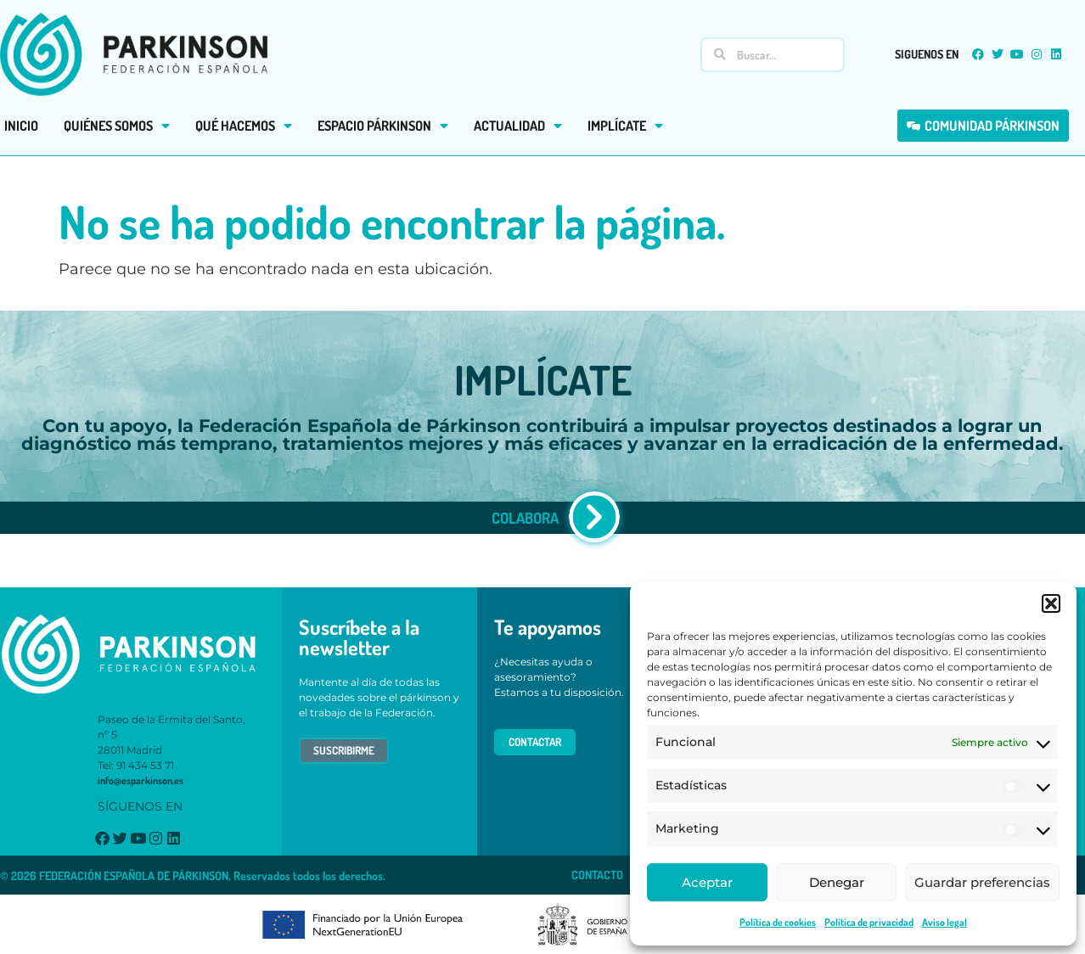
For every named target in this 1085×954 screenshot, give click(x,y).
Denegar (836, 882)
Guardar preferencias (982, 882)
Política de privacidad (869, 922)
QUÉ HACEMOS (243, 125)
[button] (1051, 603)
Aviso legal (944, 922)
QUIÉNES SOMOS (117, 125)
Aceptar (707, 882)
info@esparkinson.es (140, 780)
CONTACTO (597, 874)
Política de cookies (777, 922)
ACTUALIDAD (518, 125)
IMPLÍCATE (625, 125)
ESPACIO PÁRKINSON (383, 125)
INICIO (21, 125)
